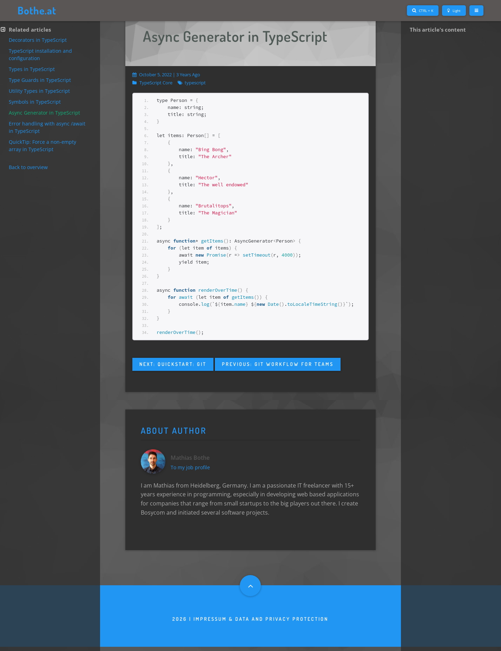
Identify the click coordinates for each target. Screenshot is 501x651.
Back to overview (28, 167)
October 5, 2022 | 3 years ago (166, 74)
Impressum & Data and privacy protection (260, 623)
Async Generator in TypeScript (44, 112)
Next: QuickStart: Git (172, 364)
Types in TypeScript (32, 69)
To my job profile (192, 469)
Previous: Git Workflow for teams (278, 364)
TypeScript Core (155, 83)
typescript (195, 83)
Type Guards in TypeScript (40, 80)
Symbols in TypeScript (35, 101)
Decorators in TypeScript (38, 40)
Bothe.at (38, 10)
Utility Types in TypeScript (39, 91)
